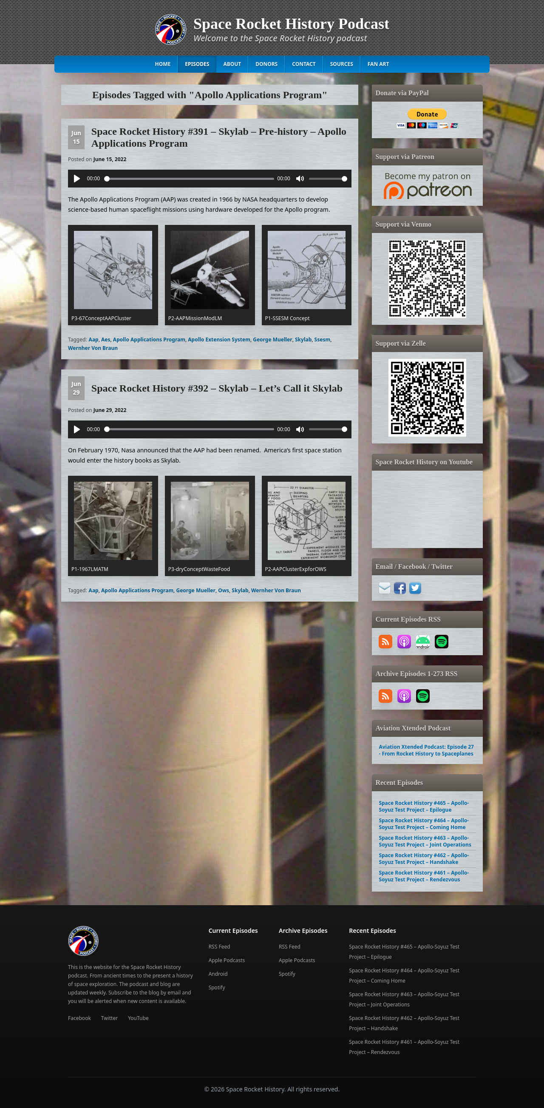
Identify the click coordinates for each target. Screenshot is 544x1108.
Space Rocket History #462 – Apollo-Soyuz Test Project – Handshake (424, 859)
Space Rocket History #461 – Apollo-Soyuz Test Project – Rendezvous (424, 876)
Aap (94, 339)
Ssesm (322, 339)
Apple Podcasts (227, 960)
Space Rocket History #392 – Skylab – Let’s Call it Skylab (217, 388)
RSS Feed (219, 946)
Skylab (303, 339)
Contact (304, 64)
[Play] (77, 178)
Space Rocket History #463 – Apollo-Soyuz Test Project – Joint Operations (425, 841)
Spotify (217, 987)
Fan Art (378, 64)
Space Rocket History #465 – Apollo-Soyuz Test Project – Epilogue (424, 806)
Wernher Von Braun (93, 348)
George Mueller (272, 339)
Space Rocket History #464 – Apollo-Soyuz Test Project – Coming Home (424, 824)
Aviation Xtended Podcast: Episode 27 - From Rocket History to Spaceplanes (426, 750)
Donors (266, 64)
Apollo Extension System (219, 339)
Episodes (197, 64)
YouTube (138, 1018)
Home (163, 64)
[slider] (189, 179)
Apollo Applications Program (149, 339)
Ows (223, 590)
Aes (105, 339)
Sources (341, 64)
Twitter (109, 1018)
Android (218, 973)
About (232, 64)
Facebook (79, 1018)
